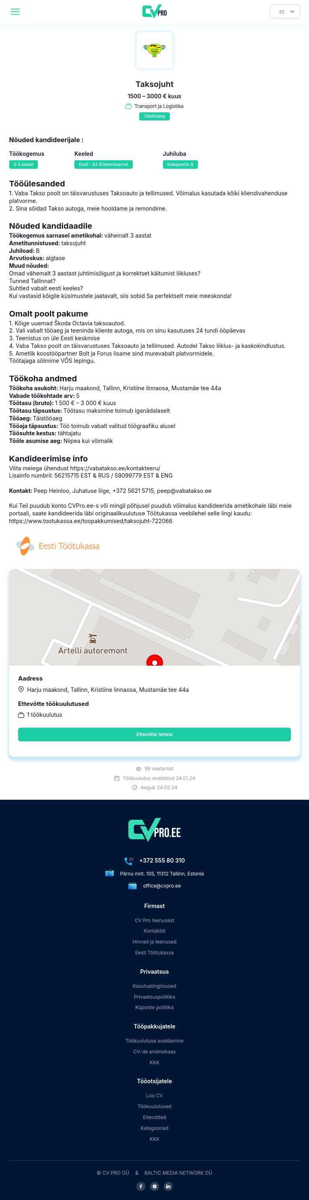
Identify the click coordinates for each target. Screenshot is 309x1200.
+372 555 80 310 (162, 860)
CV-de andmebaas (154, 1052)
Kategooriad (155, 1128)
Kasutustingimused (154, 986)
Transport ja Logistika (158, 106)
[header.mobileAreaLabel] (15, 12)
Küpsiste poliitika (154, 1007)
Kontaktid (154, 931)
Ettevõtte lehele (154, 734)
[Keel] (285, 11)
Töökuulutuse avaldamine (155, 1041)
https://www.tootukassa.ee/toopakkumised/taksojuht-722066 (91, 520)
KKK (154, 1062)
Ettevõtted (154, 1117)
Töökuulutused (154, 1106)
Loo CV (154, 1095)
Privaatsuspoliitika (154, 997)
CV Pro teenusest (155, 920)
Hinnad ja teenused (154, 942)
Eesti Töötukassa (154, 953)
